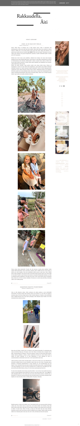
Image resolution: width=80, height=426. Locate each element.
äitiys (65, 168)
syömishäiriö (58, 167)
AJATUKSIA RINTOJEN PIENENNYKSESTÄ (62, 145)
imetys (62, 159)
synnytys (66, 166)
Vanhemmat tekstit (46, 418)
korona (35, 288)
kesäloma (32, 45)
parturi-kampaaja (58, 164)
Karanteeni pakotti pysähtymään (31, 286)
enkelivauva (64, 158)
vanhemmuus (58, 168)
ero (67, 158)
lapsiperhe (36, 45)
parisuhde (66, 162)
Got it (67, 3)
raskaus (66, 164)
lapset (67, 161)
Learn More (62, 3)
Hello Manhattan (35, 424)
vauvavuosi (62, 168)
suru (63, 166)
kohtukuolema (60, 161)
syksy (39, 45)
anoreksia (57, 158)
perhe (38, 288)
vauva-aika (41, 45)
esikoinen (57, 159)
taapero (62, 167)
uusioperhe (66, 167)
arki (60, 158)
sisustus (59, 166)
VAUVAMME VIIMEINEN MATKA (62, 131)
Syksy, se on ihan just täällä (31, 44)
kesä (30, 45)
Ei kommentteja (15, 415)
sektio (57, 166)
